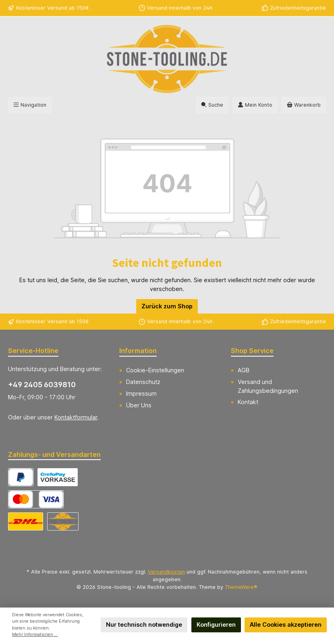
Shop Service (252, 351)
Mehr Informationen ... (35, 634)
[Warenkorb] (304, 105)
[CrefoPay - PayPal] (20, 477)
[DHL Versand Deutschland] (25, 521)
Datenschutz (143, 381)
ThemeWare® (241, 587)
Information (138, 351)
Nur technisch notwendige (144, 624)
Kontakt (248, 401)
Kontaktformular (75, 417)
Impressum (141, 393)
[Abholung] (63, 521)
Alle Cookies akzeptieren (286, 624)
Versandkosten (166, 572)
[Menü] (30, 105)
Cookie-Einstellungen (155, 370)
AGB (243, 370)
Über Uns (138, 405)
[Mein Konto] (255, 105)
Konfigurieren (216, 624)
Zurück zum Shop (167, 306)
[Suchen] (212, 105)
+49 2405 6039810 (42, 384)
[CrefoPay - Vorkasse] (57, 477)
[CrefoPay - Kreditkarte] (36, 499)
